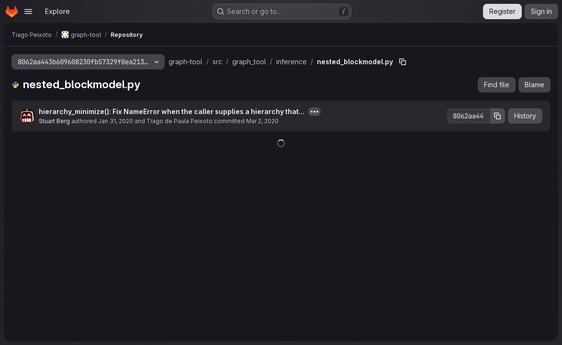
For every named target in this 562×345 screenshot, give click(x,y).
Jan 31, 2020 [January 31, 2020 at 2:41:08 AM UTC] (115, 121)
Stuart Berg (54, 121)
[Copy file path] (402, 61)
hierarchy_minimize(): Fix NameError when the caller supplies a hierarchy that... (171, 111)
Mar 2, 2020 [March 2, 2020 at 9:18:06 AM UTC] (262, 121)
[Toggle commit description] (314, 111)
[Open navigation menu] (28, 11)
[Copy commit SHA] (497, 116)
